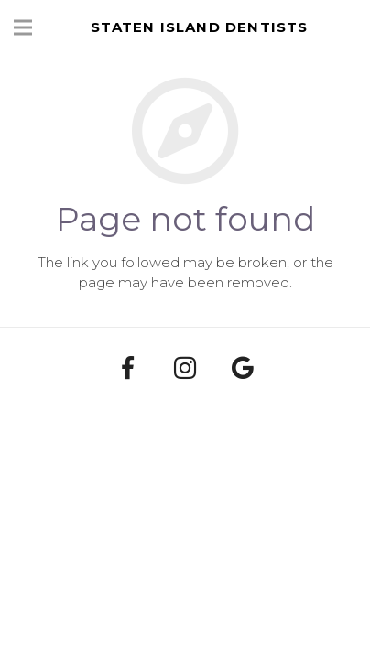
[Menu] (23, 27)
